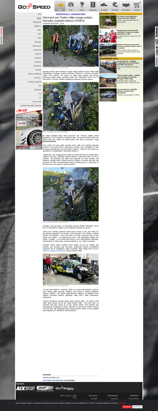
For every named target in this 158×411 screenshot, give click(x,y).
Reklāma (114, 399)
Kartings (38, 70)
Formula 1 (37, 78)
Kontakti (94, 399)
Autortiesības (133, 399)
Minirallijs (38, 42)
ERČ (39, 34)
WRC (39, 30)
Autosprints (37, 66)
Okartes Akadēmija (34, 74)
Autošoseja (37, 50)
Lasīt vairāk (122, 403)
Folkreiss (38, 54)
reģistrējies (59, 380)
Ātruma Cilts (37, 102)
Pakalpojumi (113, 396)
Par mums (93, 396)
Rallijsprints (37, 22)
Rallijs (39, 18)
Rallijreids (37, 90)
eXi (40, 98)
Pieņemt (127, 407)
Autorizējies (47, 380)
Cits (40, 94)
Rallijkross (37, 26)
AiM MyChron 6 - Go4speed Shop (70, 14)
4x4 (40, 86)
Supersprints (36, 46)
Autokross (37, 58)
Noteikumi (134, 396)
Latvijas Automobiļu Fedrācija (30, 106)
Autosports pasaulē (34, 82)
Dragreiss (37, 62)
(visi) (39, 14)
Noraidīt (137, 407)
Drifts (39, 38)
